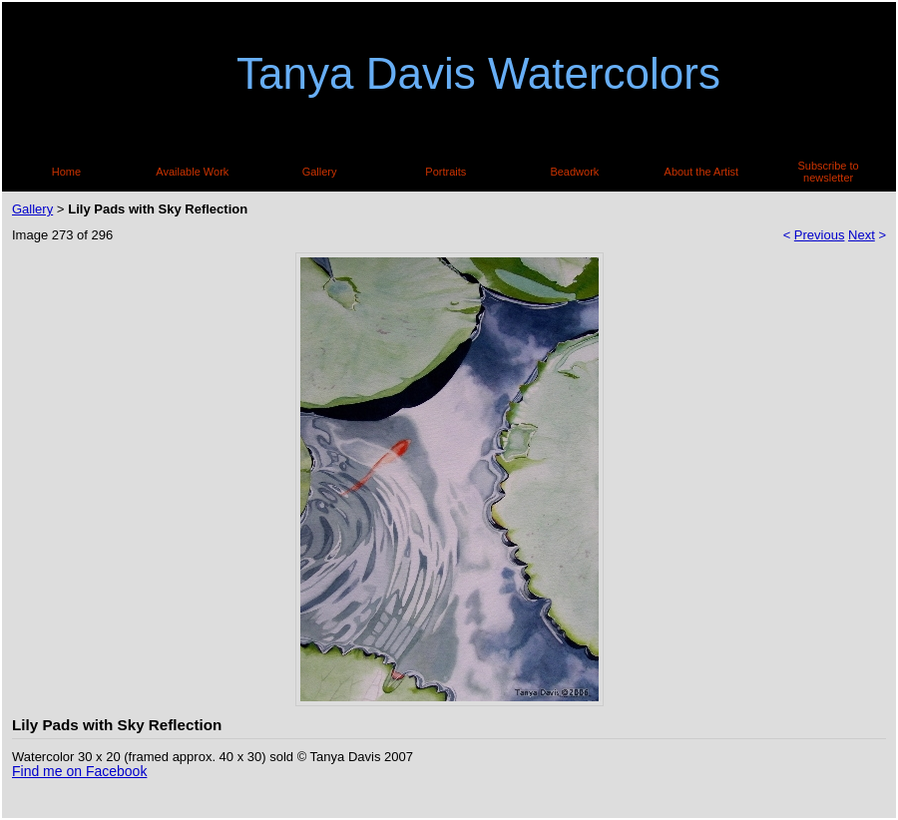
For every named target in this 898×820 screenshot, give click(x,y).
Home (66, 172)
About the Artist (702, 172)
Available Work (192, 172)
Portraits (445, 172)
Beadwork (574, 172)
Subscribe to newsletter (828, 172)
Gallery (319, 172)
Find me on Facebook (79, 771)
